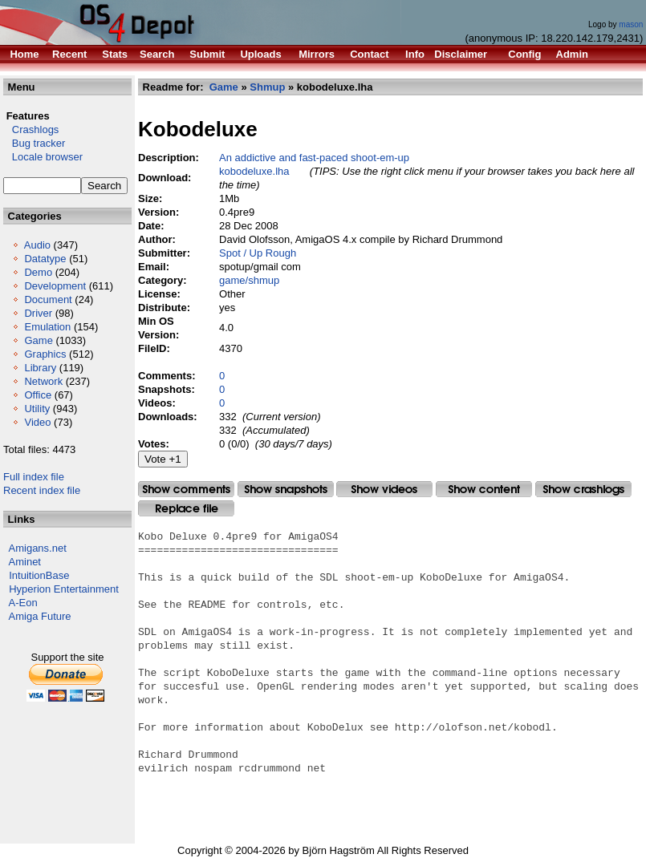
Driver (38, 313)
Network (43, 381)
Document (47, 299)
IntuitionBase (39, 575)
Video (37, 422)
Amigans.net (38, 548)
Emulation (47, 327)
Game (38, 340)
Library (40, 368)
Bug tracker (34, 143)
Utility (37, 409)
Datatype (45, 259)
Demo (38, 272)
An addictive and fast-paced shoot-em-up (314, 158)
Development (55, 286)
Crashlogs (31, 129)
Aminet (25, 562)
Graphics (45, 354)
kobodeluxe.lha (254, 171)
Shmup (267, 87)
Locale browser (43, 157)
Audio (37, 245)
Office (37, 395)
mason (631, 24)
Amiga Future (40, 616)
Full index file (33, 477)
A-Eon (23, 603)
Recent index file (41, 490)
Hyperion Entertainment (64, 589)
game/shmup (249, 280)
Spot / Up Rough (257, 253)
